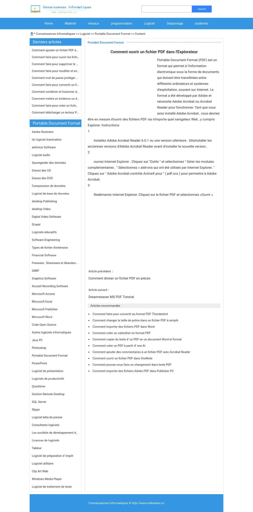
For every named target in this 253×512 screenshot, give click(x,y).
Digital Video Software (46, 217)
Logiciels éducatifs (44, 232)
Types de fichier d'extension (50, 247)
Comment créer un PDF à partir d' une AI (119, 345)
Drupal (36, 224)
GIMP (35, 271)
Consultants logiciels (45, 425)
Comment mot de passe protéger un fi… (55, 78)
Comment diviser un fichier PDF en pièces (119, 278)
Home (48, 23)
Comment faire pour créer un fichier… (55, 105)
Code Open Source (44, 325)
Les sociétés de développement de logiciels (55, 432)
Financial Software (44, 255)
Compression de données (48, 186)
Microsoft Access (43, 294)
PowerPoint (39, 363)
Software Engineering (46, 240)
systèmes (201, 23)
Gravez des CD (41, 170)
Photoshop (39, 348)
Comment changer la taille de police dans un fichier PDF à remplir (136, 320)
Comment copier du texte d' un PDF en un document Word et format (137, 339)
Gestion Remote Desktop (48, 394)
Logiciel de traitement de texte (52, 486)
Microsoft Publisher (45, 309)
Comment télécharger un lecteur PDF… (55, 112)
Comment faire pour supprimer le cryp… (55, 64)
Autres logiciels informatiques (51, 332)
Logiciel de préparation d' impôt (52, 456)
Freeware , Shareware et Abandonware (55, 263)
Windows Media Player (47, 479)
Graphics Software (44, 278)
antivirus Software (44, 147)
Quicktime (38, 386)
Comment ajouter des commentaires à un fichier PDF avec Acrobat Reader (142, 352)
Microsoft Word (42, 317)
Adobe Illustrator (43, 132)
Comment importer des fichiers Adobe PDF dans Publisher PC (134, 371)
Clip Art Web (40, 471)
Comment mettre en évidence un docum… (55, 98)
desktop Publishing (44, 201)
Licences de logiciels (45, 440)
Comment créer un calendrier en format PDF (122, 333)
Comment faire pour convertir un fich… (55, 85)
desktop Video (41, 209)
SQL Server (39, 402)
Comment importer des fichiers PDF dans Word (124, 326)
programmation (121, 23)
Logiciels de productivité (48, 378)
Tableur (37, 448)
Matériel (70, 23)
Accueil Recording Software (50, 286)
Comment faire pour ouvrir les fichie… (55, 57)
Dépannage (175, 23)
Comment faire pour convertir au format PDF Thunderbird (131, 314)
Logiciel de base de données (50, 193)
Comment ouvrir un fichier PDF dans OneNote (123, 358)
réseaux (93, 23)
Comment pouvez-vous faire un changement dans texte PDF (132, 364)
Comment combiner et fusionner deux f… (55, 92)
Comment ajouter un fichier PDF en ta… (55, 50)
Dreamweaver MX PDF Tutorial (111, 297)
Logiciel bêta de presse (47, 417)
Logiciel (149, 23)
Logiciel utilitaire (42, 463)
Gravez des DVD (42, 178)
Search (202, 9)
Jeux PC (37, 340)
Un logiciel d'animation (46, 139)
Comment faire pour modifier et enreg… (55, 71)
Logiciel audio (41, 155)
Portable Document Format (112, 34)
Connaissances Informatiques (55, 34)
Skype (36, 409)
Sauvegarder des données (49, 163)
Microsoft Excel (42, 301)
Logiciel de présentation (47, 371)
